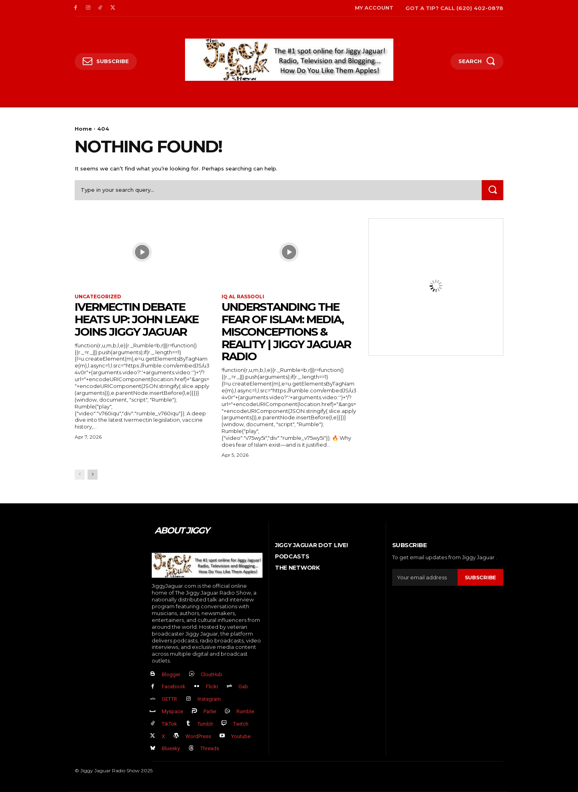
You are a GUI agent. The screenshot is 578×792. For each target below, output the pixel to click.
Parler (210, 711)
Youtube (240, 736)
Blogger (171, 674)
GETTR (169, 699)
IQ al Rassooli (243, 297)
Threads (209, 748)
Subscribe (480, 577)
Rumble (245, 711)
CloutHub (211, 674)
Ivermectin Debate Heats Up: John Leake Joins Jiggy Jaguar (136, 319)
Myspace (172, 711)
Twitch (240, 724)
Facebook (173, 686)
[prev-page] (80, 475)
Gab (243, 686)
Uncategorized (98, 297)
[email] (425, 577)
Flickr (212, 686)
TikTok (169, 724)
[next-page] (93, 475)
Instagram (209, 699)
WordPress (198, 736)
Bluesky (171, 748)
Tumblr (205, 724)
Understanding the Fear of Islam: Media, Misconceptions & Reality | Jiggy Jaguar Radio (286, 331)
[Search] (492, 190)
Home (83, 128)
